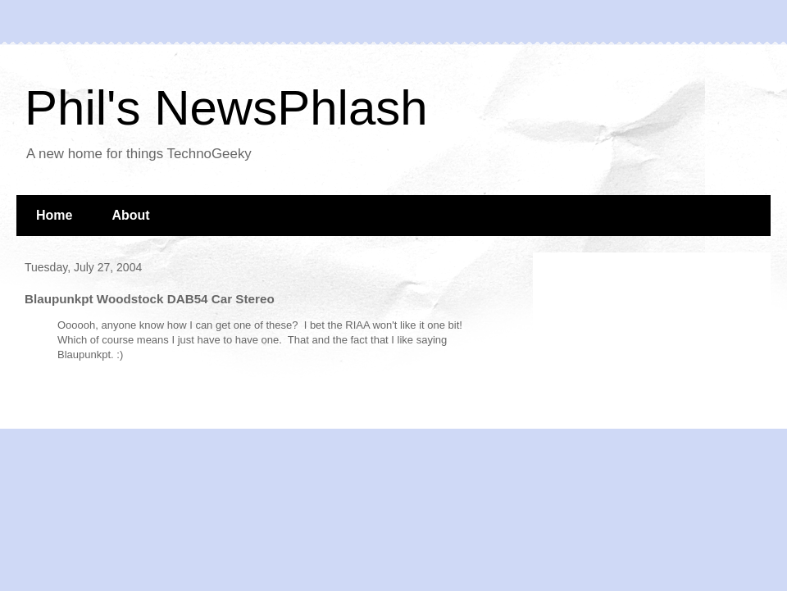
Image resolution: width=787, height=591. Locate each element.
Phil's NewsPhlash (226, 107)
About (130, 215)
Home (54, 215)
